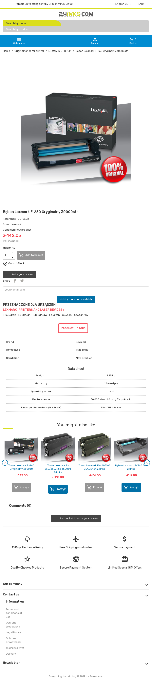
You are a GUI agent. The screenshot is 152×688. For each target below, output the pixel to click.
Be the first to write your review (76, 519)
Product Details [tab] (73, 328)
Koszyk (21, 487)
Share (14, 280)
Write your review (19, 275)
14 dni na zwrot (15, 647)
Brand (6, 224)
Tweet (22, 280)
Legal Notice (13, 632)
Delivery (11, 653)
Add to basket (31, 255)
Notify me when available (76, 299)
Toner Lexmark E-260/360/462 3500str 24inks (58, 469)
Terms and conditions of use (14, 613)
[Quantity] (6, 255)
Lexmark (16, 224)
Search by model (16, 23)
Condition (9, 229)
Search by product (17, 29)
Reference (9, 218)
